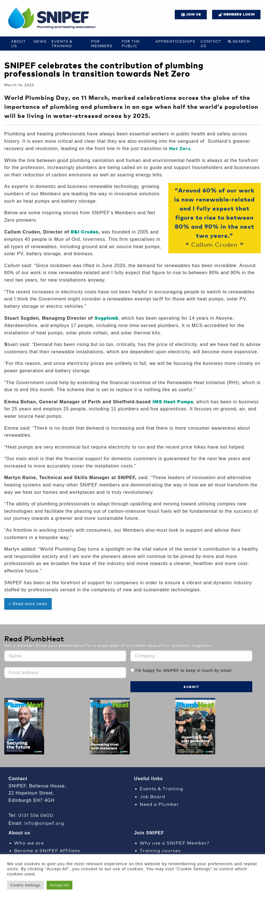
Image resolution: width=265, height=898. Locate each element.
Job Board (152, 796)
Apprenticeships (175, 41)
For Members (102, 43)
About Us (18, 43)
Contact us (211, 43)
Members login (239, 14)
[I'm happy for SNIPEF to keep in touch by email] (132, 670)
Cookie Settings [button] (25, 885)
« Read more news (27, 603)
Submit (191, 687)
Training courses (160, 850)
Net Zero (180, 148)
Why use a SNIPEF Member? (174, 842)
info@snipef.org (44, 822)
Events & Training (61, 43)
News (40, 41)
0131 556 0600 (35, 815)
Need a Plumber (159, 803)
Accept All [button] (59, 885)
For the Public (131, 43)
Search (241, 41)
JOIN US (193, 14)
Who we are (29, 842)
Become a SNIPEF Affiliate (47, 850)
